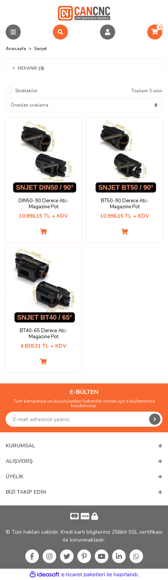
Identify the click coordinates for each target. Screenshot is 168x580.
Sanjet (40, 49)
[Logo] (84, 13)
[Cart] (154, 32)
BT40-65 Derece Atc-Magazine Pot (44, 334)
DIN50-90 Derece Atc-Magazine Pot (43, 204)
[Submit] (154, 419)
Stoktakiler (26, 91)
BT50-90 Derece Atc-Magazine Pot (125, 204)
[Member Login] (107, 32)
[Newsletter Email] (84, 419)
